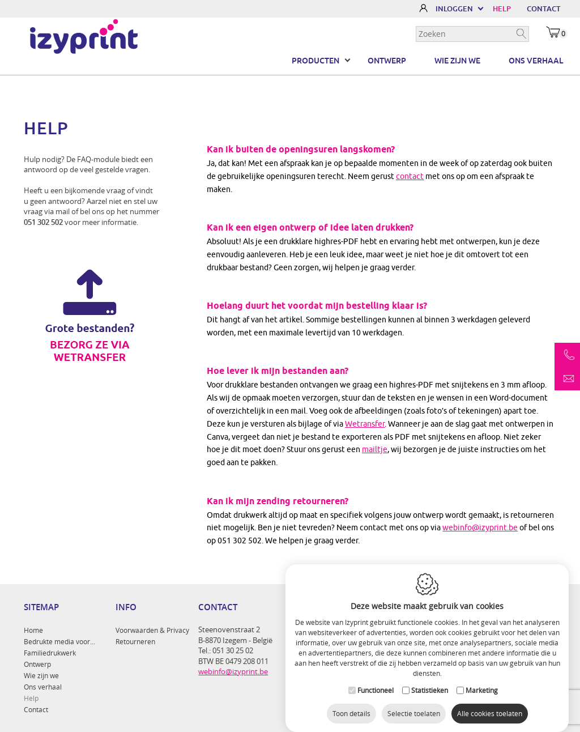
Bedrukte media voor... (59, 641)
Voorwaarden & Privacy (152, 630)
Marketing (482, 681)
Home (33, 630)
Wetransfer (365, 423)
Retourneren (135, 641)
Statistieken (429, 681)
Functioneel (375, 681)
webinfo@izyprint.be (480, 527)
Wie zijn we (457, 61)
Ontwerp (387, 61)
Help (31, 698)
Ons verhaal (536, 61)
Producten (315, 61)
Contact (36, 709)
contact (410, 176)
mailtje (374, 449)
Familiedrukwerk (50, 652)
